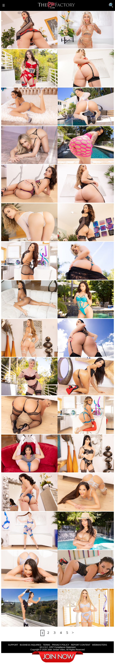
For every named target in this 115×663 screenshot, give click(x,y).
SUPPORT (13, 645)
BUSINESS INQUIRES (30, 645)
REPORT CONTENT (80, 645)
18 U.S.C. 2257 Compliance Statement (57, 647)
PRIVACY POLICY (60, 645)
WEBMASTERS (99, 645)
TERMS (46, 645)
